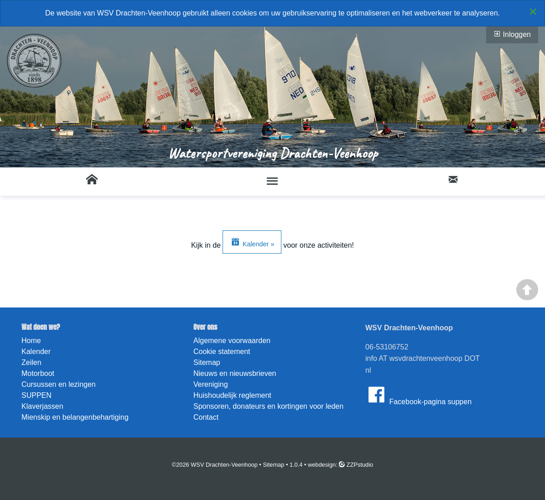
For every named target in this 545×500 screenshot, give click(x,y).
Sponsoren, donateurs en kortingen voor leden (268, 406)
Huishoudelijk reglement (232, 395)
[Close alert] (533, 11)
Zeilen (31, 362)
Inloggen (512, 34)
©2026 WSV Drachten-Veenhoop (215, 464)
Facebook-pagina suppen (418, 395)
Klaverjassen (42, 406)
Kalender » (252, 242)
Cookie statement (221, 351)
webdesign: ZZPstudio (340, 464)
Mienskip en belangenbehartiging (75, 417)
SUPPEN (36, 395)
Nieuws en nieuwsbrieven (234, 373)
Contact (205, 417)
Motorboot (37, 373)
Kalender (36, 351)
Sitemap (206, 362)
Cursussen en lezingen (58, 384)
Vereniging (210, 384)
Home (31, 340)
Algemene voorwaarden (231, 340)
